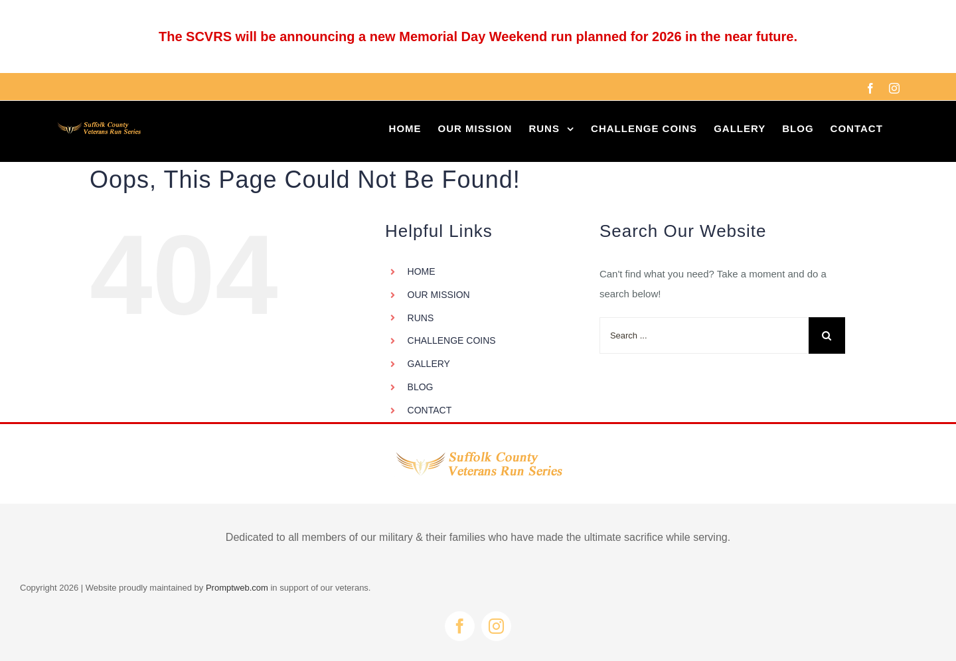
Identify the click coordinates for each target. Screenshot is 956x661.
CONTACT (430, 410)
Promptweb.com (237, 588)
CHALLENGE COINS (452, 340)
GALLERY (429, 363)
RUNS (421, 318)
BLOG (421, 387)
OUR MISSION (439, 294)
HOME (422, 271)
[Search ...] (704, 335)
